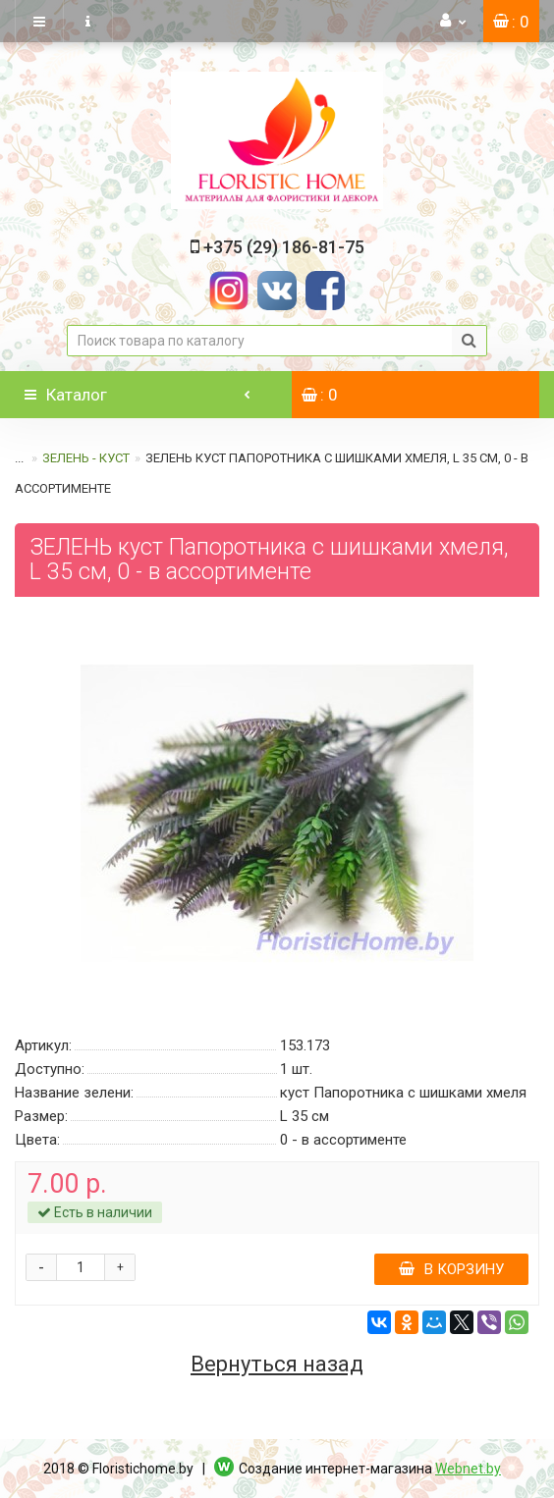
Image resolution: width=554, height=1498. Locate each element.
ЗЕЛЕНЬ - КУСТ (86, 458)
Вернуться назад (277, 1364)
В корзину (451, 1269)
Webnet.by (468, 1468)
